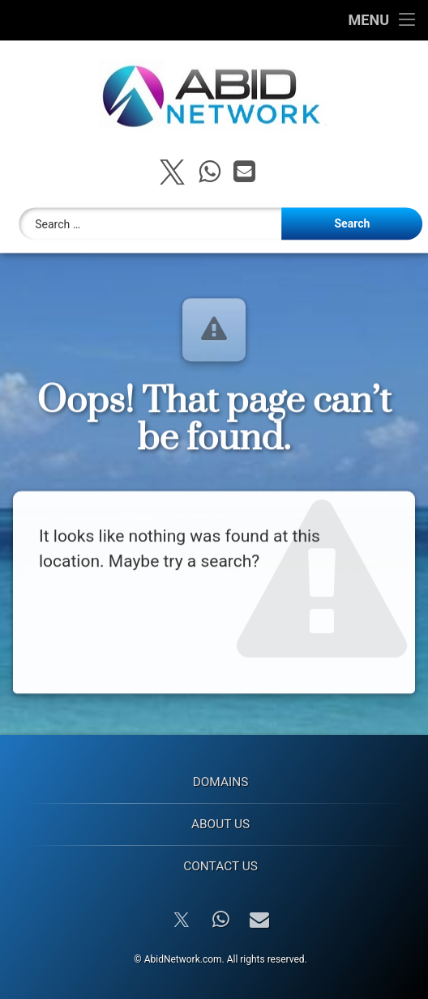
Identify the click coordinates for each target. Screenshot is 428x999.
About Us (220, 824)
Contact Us (220, 866)
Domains (221, 782)
